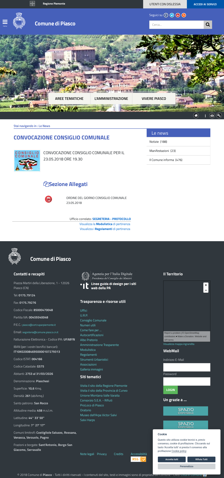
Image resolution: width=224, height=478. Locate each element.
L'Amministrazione (109, 115)
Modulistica (88, 349)
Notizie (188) (158, 141)
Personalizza (186, 466)
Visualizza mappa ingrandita (178, 344)
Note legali (87, 454)
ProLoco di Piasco (92, 405)
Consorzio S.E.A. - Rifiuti (96, 400)
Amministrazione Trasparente (99, 344)
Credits (118, 454)
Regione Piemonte (54, 3)
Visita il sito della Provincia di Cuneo (104, 390)
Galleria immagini (91, 369)
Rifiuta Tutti (201, 459)
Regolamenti (88, 354)
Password (170, 374)
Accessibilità (139, 454)
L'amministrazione (111, 98)
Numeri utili (88, 325)
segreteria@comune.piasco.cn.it (40, 332)
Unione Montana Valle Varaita (100, 395)
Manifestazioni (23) (162, 150)
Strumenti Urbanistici (94, 359)
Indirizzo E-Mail (173, 359)
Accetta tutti (171, 459)
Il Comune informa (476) (165, 159)
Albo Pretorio (89, 340)
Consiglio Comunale (93, 320)
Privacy (102, 454)
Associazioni (88, 364)
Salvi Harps (87, 420)
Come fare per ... (91, 330)
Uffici (83, 310)
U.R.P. (84, 315)
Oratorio (85, 410)
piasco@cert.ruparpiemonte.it (39, 325)
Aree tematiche (69, 98)
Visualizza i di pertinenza (105, 228)
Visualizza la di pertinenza (104, 224)
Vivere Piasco (154, 98)
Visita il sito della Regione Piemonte (103, 385)
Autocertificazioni (91, 335)
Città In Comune (191, 474)
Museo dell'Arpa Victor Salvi (98, 415)
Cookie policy (179, 451)
